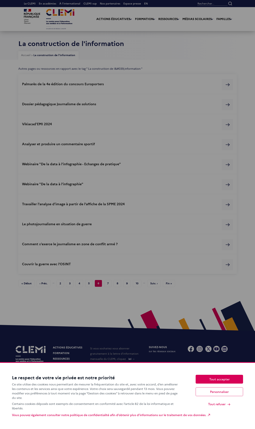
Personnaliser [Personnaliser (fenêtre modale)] (219, 392)
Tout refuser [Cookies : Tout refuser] (219, 404)
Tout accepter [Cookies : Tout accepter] (219, 379)
